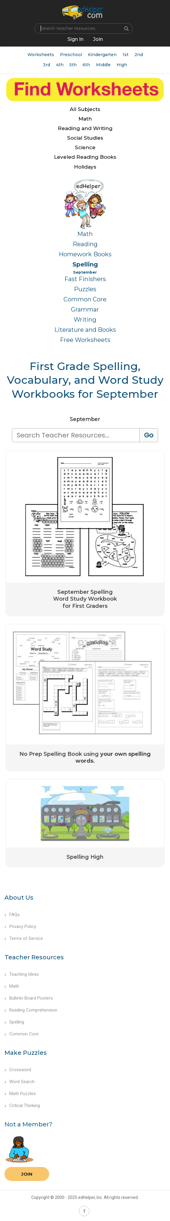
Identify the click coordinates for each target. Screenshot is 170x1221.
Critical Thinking (22, 1105)
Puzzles (85, 289)
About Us (18, 897)
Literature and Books (85, 329)
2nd (139, 54)
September (85, 272)
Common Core (85, 299)
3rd (46, 64)
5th (73, 64)
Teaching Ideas (21, 974)
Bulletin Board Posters (28, 998)
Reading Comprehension (30, 1010)
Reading (85, 244)
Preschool (71, 54)
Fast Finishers (85, 279)
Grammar (85, 309)
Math (85, 234)
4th (60, 64)
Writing (85, 319)
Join (27, 1174)
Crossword (17, 1069)
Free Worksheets (85, 339)
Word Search (19, 1081)
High (122, 64)
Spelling (85, 264)
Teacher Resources (34, 957)
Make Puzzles (25, 1052)
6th (86, 64)
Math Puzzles (20, 1093)
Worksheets (40, 54)
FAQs (12, 914)
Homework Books (85, 254)
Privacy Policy (20, 926)
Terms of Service (23, 938)
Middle (103, 64)
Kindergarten (102, 54)
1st (126, 54)
